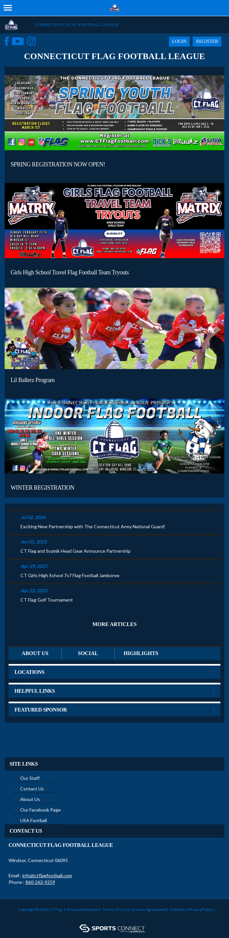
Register (207, 41)
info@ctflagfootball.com (47, 875)
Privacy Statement (83, 909)
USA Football (33, 820)
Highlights (141, 653)
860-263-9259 (40, 882)
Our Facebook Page (40, 810)
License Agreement (148, 909)
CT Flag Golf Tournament (46, 600)
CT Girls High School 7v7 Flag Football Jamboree (69, 575)
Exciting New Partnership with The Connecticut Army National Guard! (92, 526)
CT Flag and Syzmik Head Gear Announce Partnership (75, 551)
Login (179, 41)
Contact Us (32, 788)
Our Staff (30, 778)
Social (88, 653)
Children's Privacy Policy (191, 909)
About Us (30, 799)
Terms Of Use (115, 909)
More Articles (114, 624)
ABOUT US (35, 653)
